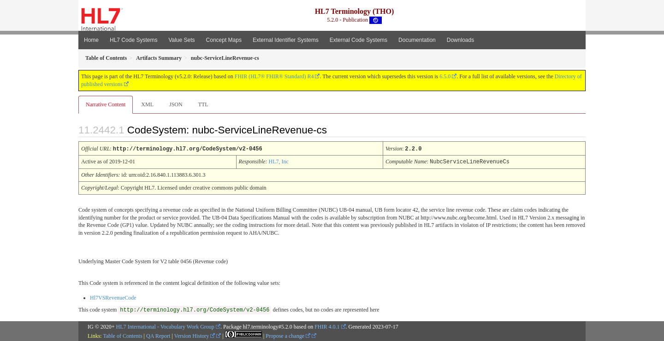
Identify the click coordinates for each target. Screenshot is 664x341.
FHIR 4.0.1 (326, 326)
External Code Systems (358, 40)
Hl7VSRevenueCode (113, 297)
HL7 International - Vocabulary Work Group (165, 326)
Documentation (417, 40)
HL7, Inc (279, 161)
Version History (194, 335)
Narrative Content (105, 104)
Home (91, 40)
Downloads (460, 40)
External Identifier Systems (286, 40)
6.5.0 (445, 76)
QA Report (158, 335)
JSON (176, 104)
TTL (203, 104)
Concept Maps (224, 40)
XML (147, 104)
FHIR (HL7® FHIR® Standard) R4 (274, 76)
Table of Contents (122, 335)
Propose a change (288, 335)
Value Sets (181, 40)
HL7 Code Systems (133, 40)
